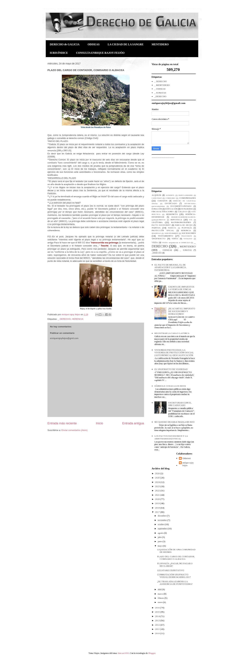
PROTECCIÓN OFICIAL (163, 231)
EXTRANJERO (187, 209)
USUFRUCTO (159, 238)
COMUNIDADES (187, 198)
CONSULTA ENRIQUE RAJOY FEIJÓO (100, 52)
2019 (157, 503)
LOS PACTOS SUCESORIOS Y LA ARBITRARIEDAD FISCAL (171, 437)
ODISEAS (93, 44)
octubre (161, 524)
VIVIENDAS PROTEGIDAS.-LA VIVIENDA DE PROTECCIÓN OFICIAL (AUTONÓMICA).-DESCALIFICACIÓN (174, 352)
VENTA (175, 239)
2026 (157, 473)
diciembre (162, 515)
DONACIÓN (157, 209)
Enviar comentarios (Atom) (74, 430)
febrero (161, 598)
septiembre (163, 528)
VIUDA (155, 243)
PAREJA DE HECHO (184, 225)
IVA (190, 220)
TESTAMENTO (165, 236)
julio (160, 537)
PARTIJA (156, 227)
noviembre (162, 520)
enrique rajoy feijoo (188, 464)
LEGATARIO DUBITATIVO (170, 570)
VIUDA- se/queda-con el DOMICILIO (176, 243)
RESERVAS (156, 233)
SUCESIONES (189, 233)
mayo (160, 546)
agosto (161, 533)
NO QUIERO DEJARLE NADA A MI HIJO (174, 422)
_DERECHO (160, 96)
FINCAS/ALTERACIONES (163, 212)
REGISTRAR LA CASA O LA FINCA (171, 333)
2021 (157, 495)
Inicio (99, 423)
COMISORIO (170, 198)
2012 (157, 625)
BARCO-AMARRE (186, 195)
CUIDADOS (162, 201)
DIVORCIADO (171, 203)
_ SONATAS (160, 92)
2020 (157, 499)
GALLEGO (182, 212)
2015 (157, 612)
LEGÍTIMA (157, 222)
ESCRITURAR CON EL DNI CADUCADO (179, 404)
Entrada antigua (133, 423)
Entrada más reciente (62, 423)
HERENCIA (77, 319)
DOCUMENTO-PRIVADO (180, 206)
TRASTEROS (186, 236)
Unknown (186, 458)
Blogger (151, 653)
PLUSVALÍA (187, 228)
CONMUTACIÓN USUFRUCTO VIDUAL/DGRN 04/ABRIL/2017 (174, 575)
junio (160, 541)
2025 (157, 477)
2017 (157, 512)
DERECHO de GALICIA (64, 44)
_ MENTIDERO (162, 85)
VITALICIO (188, 239)
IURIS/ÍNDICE (59, 52)
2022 (157, 490)
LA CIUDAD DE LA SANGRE (126, 44)
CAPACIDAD (157, 198)
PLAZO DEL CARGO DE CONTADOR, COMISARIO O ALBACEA (176, 557)
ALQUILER (156, 195)
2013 (157, 620)
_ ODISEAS (160, 89)
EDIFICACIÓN (171, 209)
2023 (157, 486)
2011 (157, 629)
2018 (157, 508)
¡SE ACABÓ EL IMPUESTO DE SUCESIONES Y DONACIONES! (181, 311)
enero (160, 602)
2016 (157, 607)
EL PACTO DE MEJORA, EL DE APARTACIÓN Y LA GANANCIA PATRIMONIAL (170, 267)
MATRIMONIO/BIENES (181, 222)
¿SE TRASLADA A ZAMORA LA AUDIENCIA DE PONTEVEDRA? (175, 582)
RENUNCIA (186, 231)
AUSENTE (170, 195)
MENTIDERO (160, 44)
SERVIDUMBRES (171, 233)
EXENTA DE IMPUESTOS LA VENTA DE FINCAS (181, 288)
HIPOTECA (176, 219)
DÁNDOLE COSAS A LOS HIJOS (170, 386)
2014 (157, 616)
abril (160, 589)
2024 (157, 482)
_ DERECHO (64, 319)
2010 (157, 633)
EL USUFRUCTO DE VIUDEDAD (170, 369)
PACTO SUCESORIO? (161, 225)
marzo (161, 594)
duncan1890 (123, 653)
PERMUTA (172, 228)
